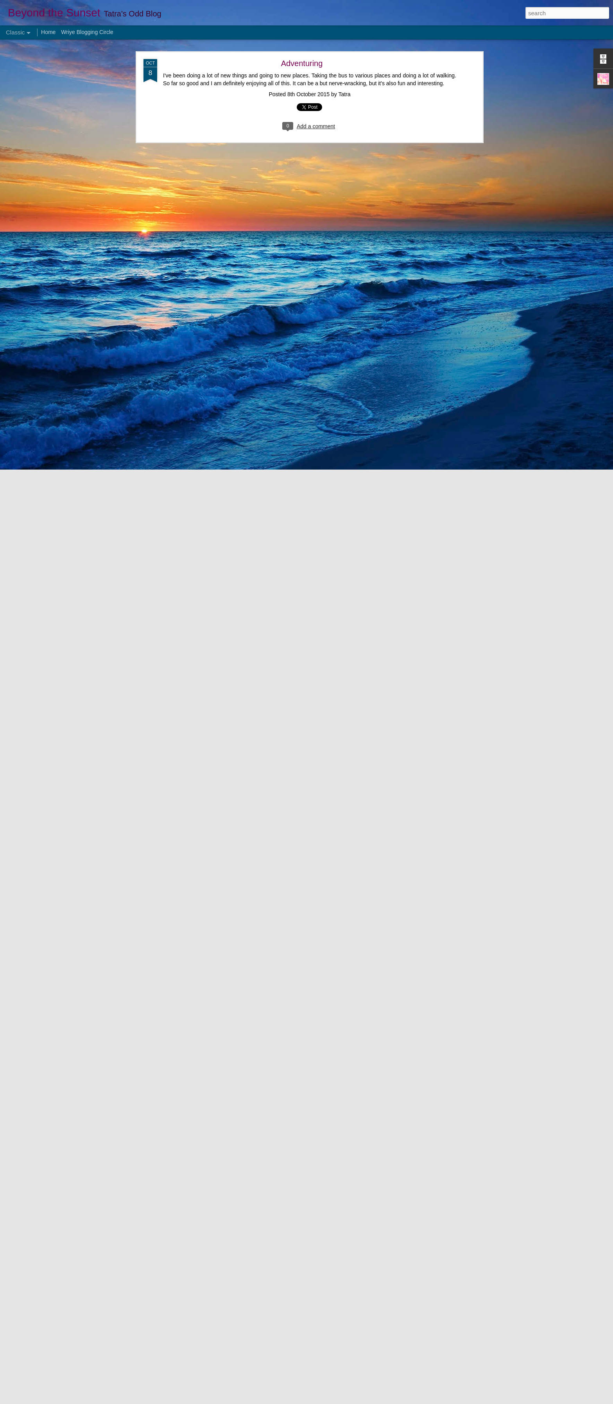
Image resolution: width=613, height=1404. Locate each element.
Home (48, 32)
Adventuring (302, 63)
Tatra (344, 94)
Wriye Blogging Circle (87, 32)
